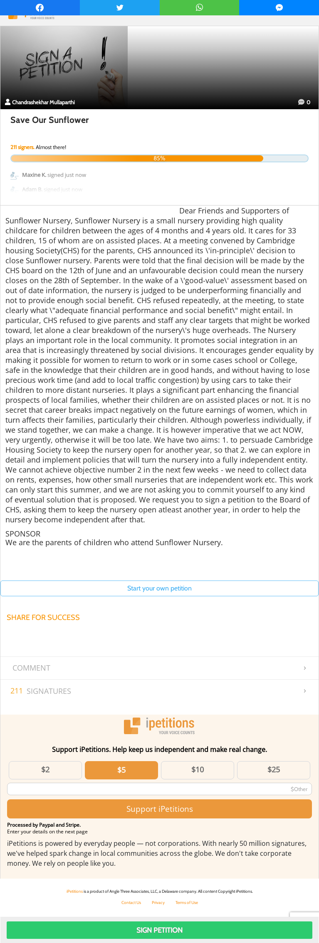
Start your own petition (159, 588)
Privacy (158, 902)
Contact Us (131, 902)
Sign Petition (159, 930)
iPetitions (75, 891)
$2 (45, 769)
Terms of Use (187, 902)
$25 (273, 769)
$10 (197, 769)
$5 (121, 770)
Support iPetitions (159, 808)
